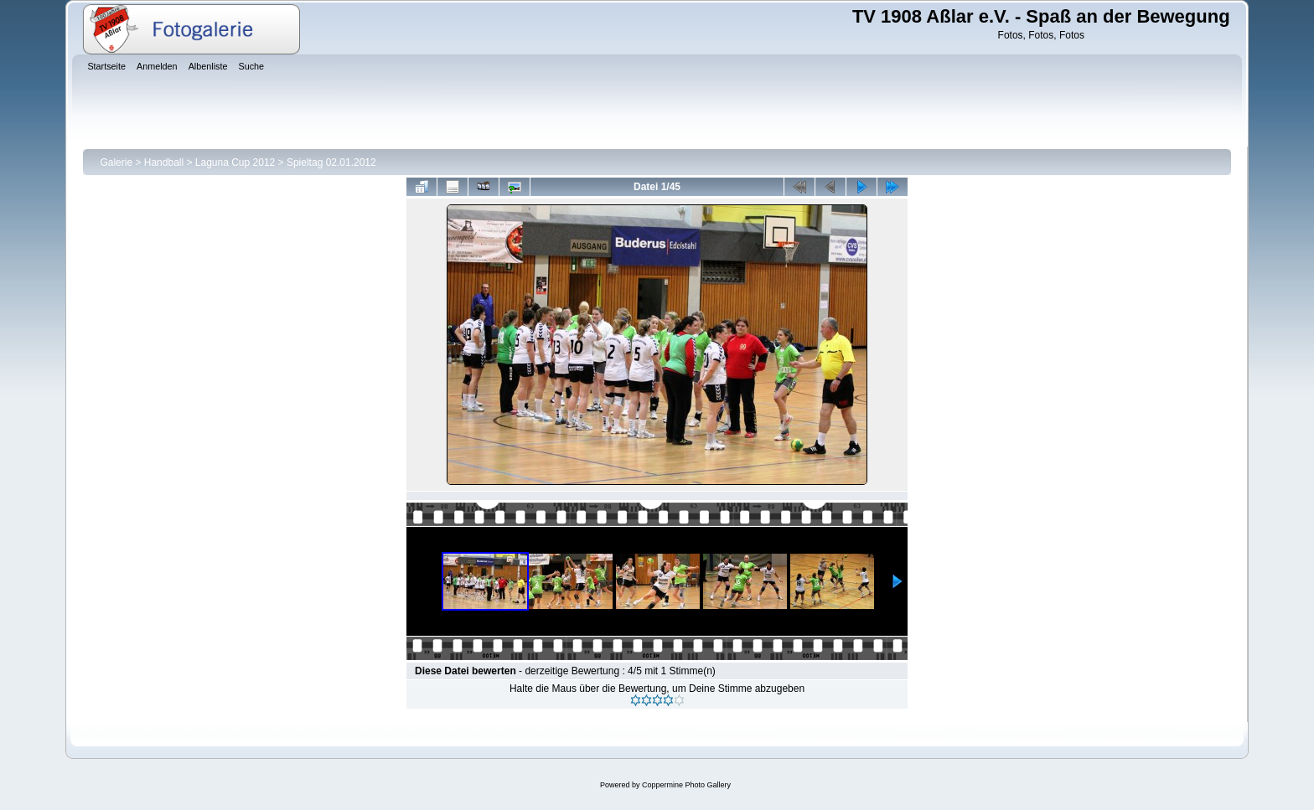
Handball (164, 162)
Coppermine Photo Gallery (686, 785)
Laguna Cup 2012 (235, 162)
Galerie (116, 162)
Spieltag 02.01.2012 (331, 162)
